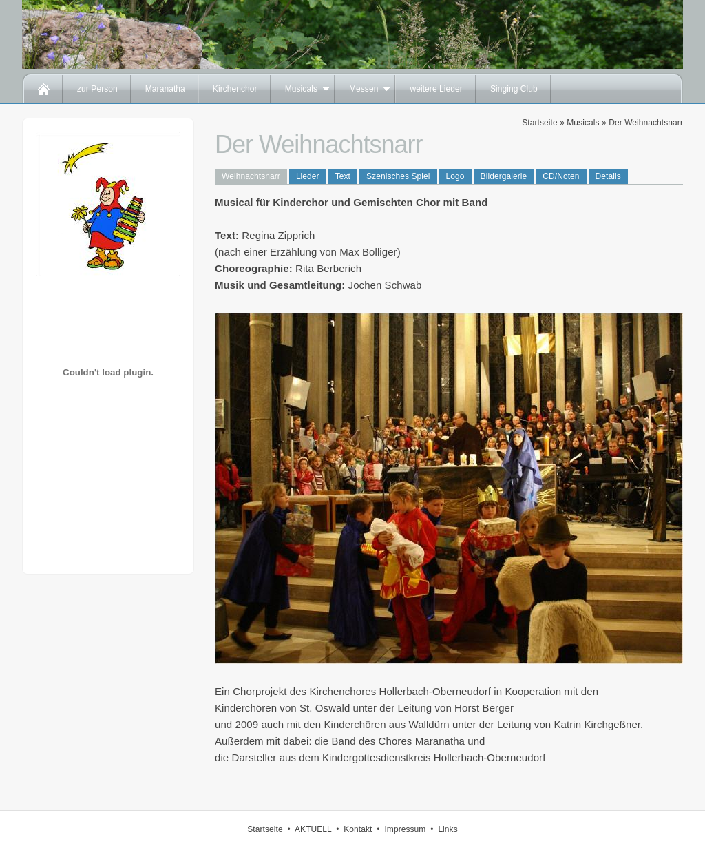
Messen (363, 89)
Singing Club (514, 89)
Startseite (539, 122)
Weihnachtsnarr (251, 176)
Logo (455, 176)
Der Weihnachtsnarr (646, 122)
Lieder (307, 176)
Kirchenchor (235, 89)
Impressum (404, 829)
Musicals (301, 89)
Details (608, 176)
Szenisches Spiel (398, 176)
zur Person (97, 89)
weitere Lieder (436, 89)
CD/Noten (561, 176)
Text (342, 176)
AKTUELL (313, 829)
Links (447, 829)
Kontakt (358, 829)
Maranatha (165, 89)
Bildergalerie (504, 176)
